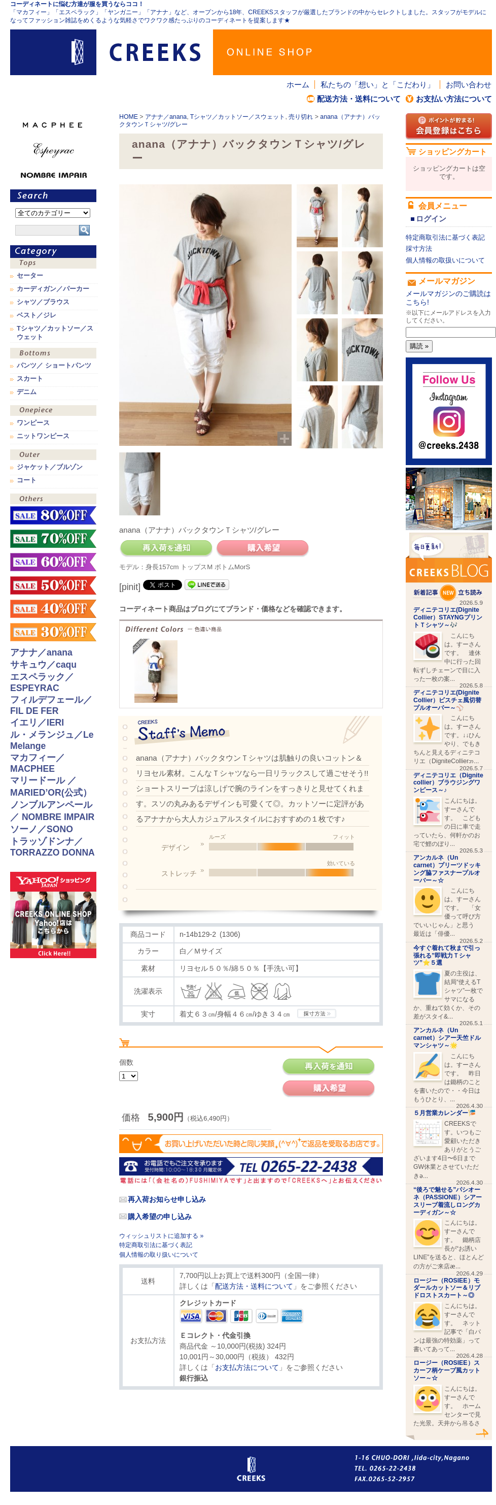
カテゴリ (53, 251)
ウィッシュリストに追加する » (161, 1235)
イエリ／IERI (37, 722)
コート (27, 480)
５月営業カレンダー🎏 (444, 1113)
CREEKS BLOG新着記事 (449, 567)
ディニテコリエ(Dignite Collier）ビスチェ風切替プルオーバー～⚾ (447, 700)
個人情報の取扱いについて (445, 260)
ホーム (298, 84)
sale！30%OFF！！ (53, 632)
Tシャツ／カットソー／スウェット (238, 116)
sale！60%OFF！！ (53, 562)
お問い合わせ (468, 84)
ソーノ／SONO (41, 829)
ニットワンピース (43, 436)
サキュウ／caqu (43, 665)
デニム (27, 392)
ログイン (431, 218)
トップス (53, 264)
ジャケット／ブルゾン (50, 467)
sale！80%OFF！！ (53, 515)
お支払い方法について (454, 98)
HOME (128, 116)
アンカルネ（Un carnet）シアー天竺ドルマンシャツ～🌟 (447, 1038)
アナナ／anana (166, 116)
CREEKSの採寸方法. (316, 1013)
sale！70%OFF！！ (53, 539)
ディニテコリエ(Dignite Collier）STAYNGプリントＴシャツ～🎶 (447, 617)
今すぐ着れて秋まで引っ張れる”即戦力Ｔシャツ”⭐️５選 (446, 955)
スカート (30, 378)
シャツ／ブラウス (43, 302)
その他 (53, 500)
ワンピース (53, 411)
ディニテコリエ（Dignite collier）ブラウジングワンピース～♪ (448, 783)
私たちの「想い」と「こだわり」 (378, 84)
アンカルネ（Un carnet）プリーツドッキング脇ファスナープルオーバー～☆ (447, 869)
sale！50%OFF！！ (53, 585)
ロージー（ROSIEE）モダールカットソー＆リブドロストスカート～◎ (446, 1288)
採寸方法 (419, 248)
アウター (53, 455)
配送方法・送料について (359, 98)
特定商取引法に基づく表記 (155, 1245)
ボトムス (53, 354)
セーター (30, 275)
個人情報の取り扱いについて (158, 1254)
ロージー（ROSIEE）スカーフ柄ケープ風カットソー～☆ (446, 1370)
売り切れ (301, 116)
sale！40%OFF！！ (53, 609)
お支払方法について (247, 1367)
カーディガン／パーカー (53, 288)
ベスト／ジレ (36, 315)
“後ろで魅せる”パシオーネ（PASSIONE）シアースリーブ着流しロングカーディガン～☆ (447, 1201)
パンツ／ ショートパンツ (54, 365)
